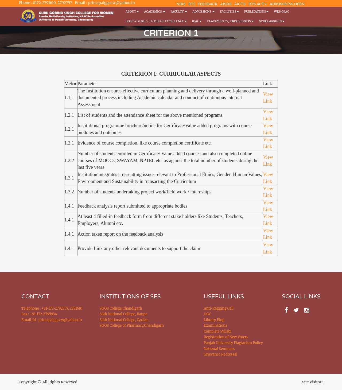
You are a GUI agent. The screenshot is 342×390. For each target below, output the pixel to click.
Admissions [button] (203, 11)
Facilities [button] (229, 11)
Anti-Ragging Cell (219, 308)
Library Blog (214, 320)
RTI (191, 4)
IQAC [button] (197, 21)
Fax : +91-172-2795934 (39, 314)
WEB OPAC (281, 11)
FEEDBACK (207, 4)
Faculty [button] (178, 11)
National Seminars (219, 348)
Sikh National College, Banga (123, 314)
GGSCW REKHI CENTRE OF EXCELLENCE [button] (156, 21)
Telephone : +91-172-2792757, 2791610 (51, 308)
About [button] (132, 11)
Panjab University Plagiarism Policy (233, 343)
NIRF (180, 4)
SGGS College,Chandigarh (121, 308)
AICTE (240, 4)
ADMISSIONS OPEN (287, 4)
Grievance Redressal (221, 354)
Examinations (215, 325)
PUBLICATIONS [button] (256, 11)
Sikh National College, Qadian (124, 320)
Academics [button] (154, 11)
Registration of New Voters (226, 337)
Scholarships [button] (272, 21)
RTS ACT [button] (257, 4)
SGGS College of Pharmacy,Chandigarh (132, 325)
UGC (207, 314)
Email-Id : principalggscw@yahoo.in (51, 320)
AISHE (226, 4)
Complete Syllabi (218, 331)
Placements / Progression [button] (230, 21)
